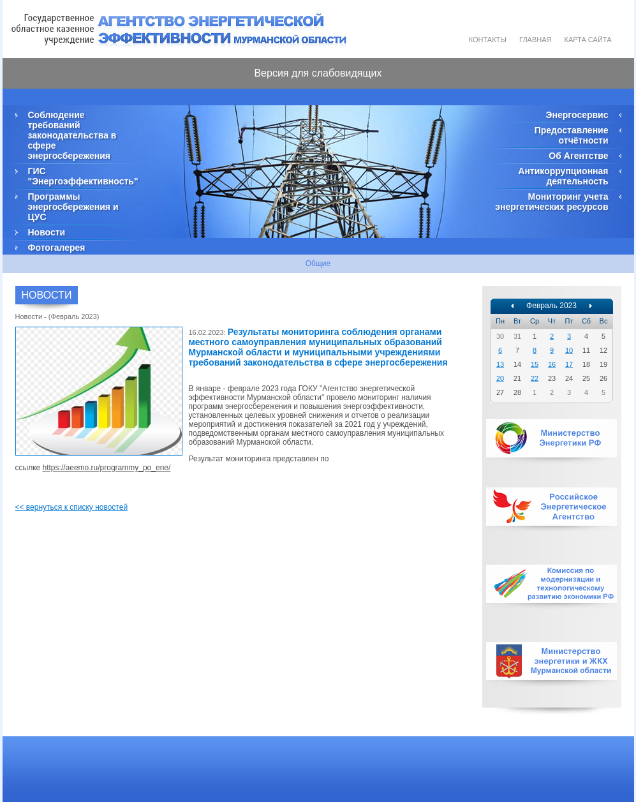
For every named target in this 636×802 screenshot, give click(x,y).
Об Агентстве (578, 156)
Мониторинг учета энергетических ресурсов (551, 201)
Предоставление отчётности (572, 135)
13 (500, 364)
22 (534, 378)
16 (552, 364)
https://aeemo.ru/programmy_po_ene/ (107, 467)
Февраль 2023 (551, 305)
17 (569, 364)
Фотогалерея (56, 247)
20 (500, 378)
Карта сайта (588, 39)
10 (569, 350)
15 (534, 364)
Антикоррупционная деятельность (563, 176)
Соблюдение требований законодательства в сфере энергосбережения (72, 135)
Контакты (488, 39)
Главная (535, 39)
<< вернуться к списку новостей (71, 507)
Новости (47, 232)
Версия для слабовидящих (317, 73)
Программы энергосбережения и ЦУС (73, 206)
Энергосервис (577, 115)
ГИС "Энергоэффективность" (82, 176)
